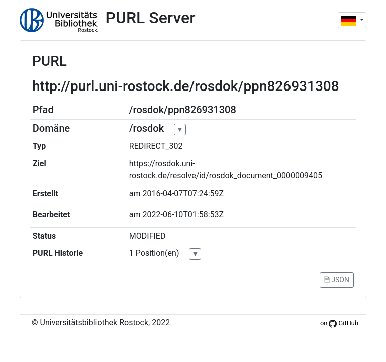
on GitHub (339, 323)
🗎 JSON (336, 280)
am (135, 193)
